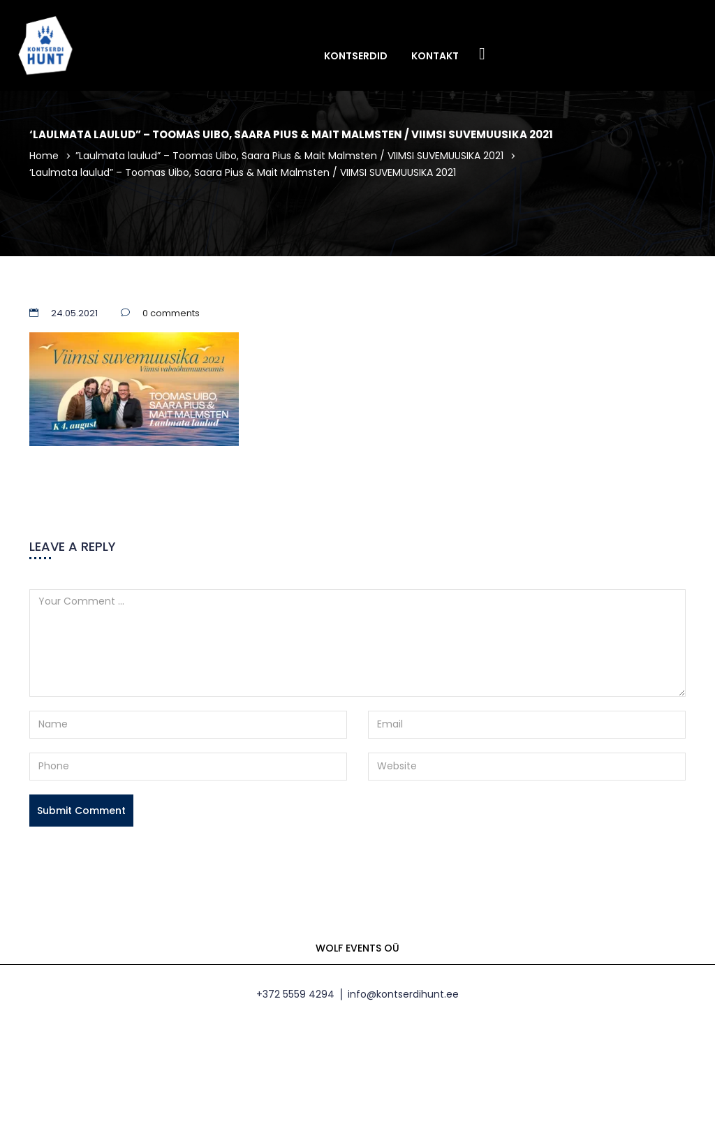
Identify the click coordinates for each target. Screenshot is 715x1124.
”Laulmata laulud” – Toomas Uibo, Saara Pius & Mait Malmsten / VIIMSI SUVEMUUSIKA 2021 (289, 156)
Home (44, 156)
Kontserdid (356, 56)
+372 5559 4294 (295, 994)
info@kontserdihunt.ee (403, 994)
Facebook (482, 55)
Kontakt (435, 56)
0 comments (171, 313)
